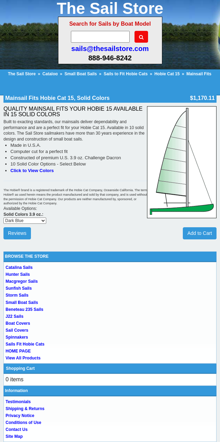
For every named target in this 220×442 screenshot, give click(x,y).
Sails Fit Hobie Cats (25, 344)
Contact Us (16, 429)
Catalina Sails (19, 267)
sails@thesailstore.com (110, 48)
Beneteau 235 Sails (24, 309)
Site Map (14, 436)
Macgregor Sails (22, 281)
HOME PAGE (18, 351)
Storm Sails (17, 295)
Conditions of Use (23, 422)
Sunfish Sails (19, 288)
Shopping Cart (20, 368)
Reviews (17, 233)
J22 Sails (14, 316)
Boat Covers (18, 323)
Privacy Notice (20, 415)
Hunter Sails (18, 274)
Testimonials (18, 401)
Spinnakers (17, 337)
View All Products (23, 358)
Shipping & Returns (25, 408)
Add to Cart (199, 233)
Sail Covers (17, 330)
